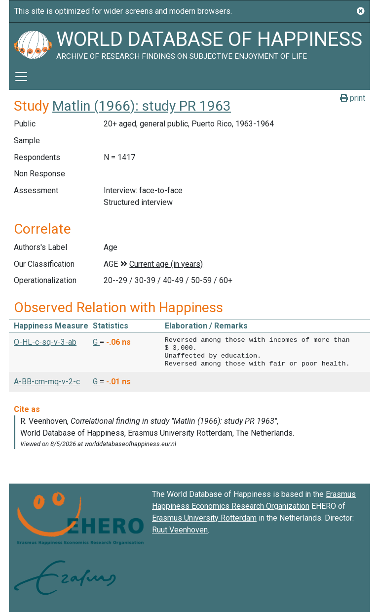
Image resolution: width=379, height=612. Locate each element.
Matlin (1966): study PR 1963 (141, 106)
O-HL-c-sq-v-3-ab (45, 342)
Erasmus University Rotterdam (204, 518)
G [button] (96, 342)
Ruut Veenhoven (180, 529)
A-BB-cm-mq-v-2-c (47, 381)
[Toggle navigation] (21, 76)
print (352, 98)
